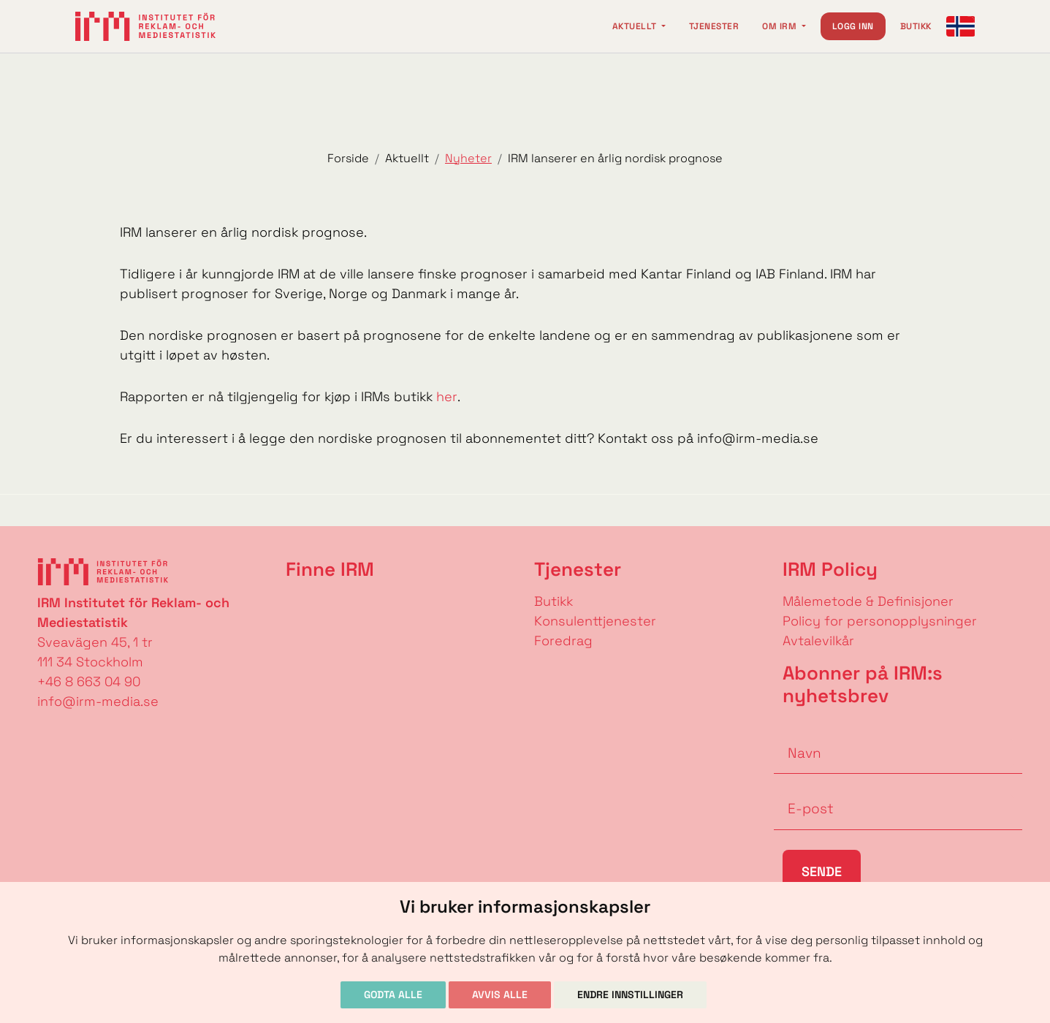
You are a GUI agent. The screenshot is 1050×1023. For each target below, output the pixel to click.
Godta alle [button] (393, 994)
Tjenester (714, 26)
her (446, 396)
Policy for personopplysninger (880, 620)
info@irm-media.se (98, 701)
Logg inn (853, 26)
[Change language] (960, 26)
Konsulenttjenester (595, 620)
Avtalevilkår (818, 640)
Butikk (916, 26)
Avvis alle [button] (500, 994)
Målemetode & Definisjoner (868, 601)
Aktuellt (635, 26)
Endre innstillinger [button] (630, 994)
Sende (822, 871)
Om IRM (780, 26)
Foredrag (563, 640)
